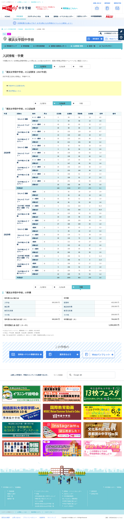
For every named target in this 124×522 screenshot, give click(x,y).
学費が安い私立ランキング (43, 499)
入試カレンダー (68, 494)
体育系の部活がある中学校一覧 (44, 504)
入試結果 (62, 66)
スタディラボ (48, 512)
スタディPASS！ (69, 506)
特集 (37, 494)
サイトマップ (52, 517)
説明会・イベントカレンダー (73, 491)
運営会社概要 (5, 517)
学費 (81, 66)
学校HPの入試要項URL (16, 86)
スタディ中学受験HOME (9, 29)
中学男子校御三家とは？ (69, 501)
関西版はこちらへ (70, 8)
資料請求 (94, 491)
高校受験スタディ (36, 2)
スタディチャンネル (42, 491)
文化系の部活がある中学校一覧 (44, 506)
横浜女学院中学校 (29, 29)
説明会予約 (94, 494)
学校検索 (20, 29)
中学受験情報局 (68, 496)
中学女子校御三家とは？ (69, 504)
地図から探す (11, 494)
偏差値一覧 (10, 499)
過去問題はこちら (14, 91)
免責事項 (42, 517)
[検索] (91, 375)
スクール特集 (39, 501)
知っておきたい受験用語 (69, 499)
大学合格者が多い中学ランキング (45, 496)
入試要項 (43, 103)
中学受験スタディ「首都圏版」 (12, 487)
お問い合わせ (16, 517)
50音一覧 (10, 496)
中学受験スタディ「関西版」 (114, 487)
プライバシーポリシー (30, 517)
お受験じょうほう (22, 2)
